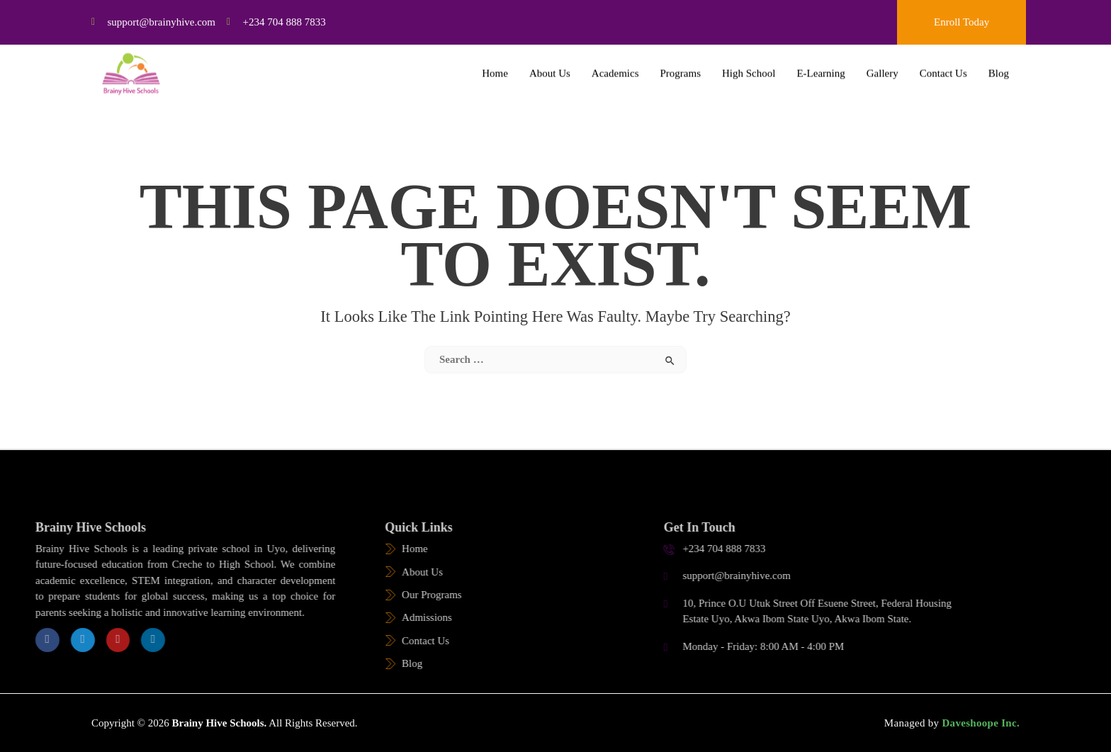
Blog (998, 68)
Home (495, 68)
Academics (615, 68)
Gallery (882, 68)
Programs (680, 68)
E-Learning (820, 68)
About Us (549, 68)
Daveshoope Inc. (979, 723)
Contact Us (943, 68)
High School (748, 68)
